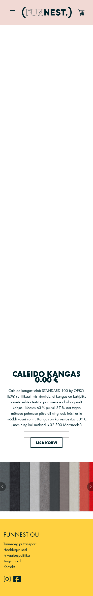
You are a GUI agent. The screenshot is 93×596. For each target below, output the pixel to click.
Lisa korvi (46, 442)
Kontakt (9, 566)
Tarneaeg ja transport (19, 544)
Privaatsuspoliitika (16, 555)
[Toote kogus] (46, 434)
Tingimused (12, 561)
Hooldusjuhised (15, 549)
